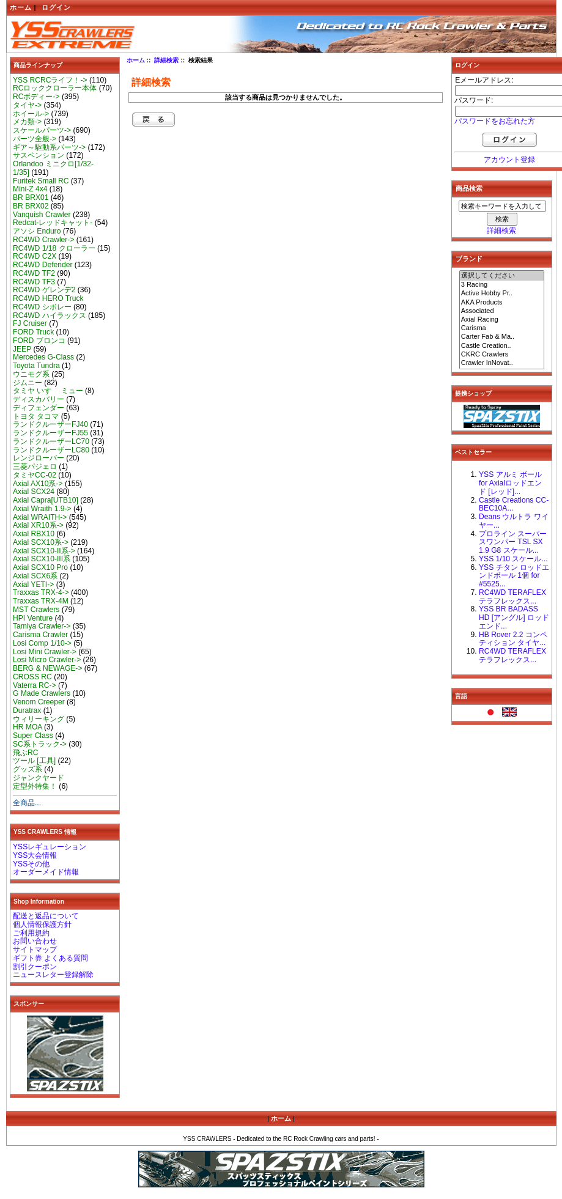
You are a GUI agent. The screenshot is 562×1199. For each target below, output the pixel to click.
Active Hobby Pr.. (502, 293)
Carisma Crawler (40, 634)
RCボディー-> (36, 96)
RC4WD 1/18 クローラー (54, 248)
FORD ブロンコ (39, 340)
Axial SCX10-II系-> (44, 551)
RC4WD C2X (34, 256)
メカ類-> (27, 121)
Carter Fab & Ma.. (502, 337)
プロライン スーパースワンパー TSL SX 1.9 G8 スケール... (513, 542)
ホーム (21, 7)
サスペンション (38, 155)
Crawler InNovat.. (502, 363)
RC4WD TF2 (34, 273)
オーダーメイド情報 (46, 872)
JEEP (22, 349)
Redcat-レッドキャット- (52, 222)
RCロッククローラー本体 (55, 88)
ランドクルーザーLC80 (51, 450)
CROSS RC (32, 677)
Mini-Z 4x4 (30, 189)
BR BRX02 (30, 206)
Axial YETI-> (33, 584)
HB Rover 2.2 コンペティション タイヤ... (513, 638)
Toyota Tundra (36, 365)
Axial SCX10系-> (40, 542)
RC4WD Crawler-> (43, 239)
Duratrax (27, 710)
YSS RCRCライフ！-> (50, 80)
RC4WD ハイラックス (49, 315)
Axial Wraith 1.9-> (42, 508)
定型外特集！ (35, 786)
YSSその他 (31, 864)
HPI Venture (33, 618)
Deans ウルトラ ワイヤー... (514, 520)
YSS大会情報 (35, 855)
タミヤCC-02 (34, 475)
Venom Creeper (39, 702)
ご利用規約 (31, 933)
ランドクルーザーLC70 (51, 441)
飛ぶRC (25, 752)
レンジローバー (38, 458)
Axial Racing (502, 319)
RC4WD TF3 (34, 282)
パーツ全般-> (34, 139)
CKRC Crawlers (502, 354)
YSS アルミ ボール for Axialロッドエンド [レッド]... (510, 483)
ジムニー (27, 382)
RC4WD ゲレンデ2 (44, 290)
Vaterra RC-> (34, 685)
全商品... (27, 803)
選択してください (502, 276)
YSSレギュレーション (49, 847)
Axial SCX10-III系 (41, 559)
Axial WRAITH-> (40, 517)
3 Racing (502, 285)
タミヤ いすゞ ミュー (48, 390)
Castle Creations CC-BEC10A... (514, 504)
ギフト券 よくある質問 (50, 958)
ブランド (469, 258)
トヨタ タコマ (36, 416)
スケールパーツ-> (42, 130)
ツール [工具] (34, 760)
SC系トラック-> (40, 744)
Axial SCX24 (33, 491)
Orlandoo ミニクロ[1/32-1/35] (53, 168)
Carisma (502, 328)
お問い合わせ (35, 941)
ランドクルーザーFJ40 (50, 424)
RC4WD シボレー (42, 307)
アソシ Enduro (37, 231)
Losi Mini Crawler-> (44, 651)
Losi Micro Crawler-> (47, 659)
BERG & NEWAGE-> (47, 668)
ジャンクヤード (38, 777)
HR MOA (27, 727)
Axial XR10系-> (38, 525)
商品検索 (469, 188)
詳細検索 (166, 60)
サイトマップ (35, 949)
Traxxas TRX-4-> (41, 592)
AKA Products (502, 302)
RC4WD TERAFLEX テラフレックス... (512, 596)
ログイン (56, 7)
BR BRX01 (30, 197)
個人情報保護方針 (42, 924)
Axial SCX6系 (35, 576)
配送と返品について (46, 916)
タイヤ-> (27, 105)
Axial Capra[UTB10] (45, 500)
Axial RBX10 (33, 533)
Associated (502, 311)
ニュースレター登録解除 (53, 974)
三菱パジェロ (35, 466)
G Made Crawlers (41, 693)
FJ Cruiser (30, 323)
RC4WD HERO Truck (48, 298)
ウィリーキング (38, 719)
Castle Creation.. (502, 346)
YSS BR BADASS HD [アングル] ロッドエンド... (514, 617)
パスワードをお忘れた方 (494, 121)
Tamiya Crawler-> (41, 626)
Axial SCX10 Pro (40, 567)
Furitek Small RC (40, 181)
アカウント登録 (509, 159)
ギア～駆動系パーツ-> (49, 147)
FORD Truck (33, 332)
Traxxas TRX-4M (40, 601)
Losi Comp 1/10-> (42, 643)
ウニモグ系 (31, 374)
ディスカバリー (38, 399)
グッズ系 (27, 769)
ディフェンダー (38, 408)
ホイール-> (31, 113)
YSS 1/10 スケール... (513, 559)
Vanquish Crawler (42, 214)
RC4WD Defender (42, 264)
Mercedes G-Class (43, 357)
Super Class (33, 735)
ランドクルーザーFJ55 (50, 433)
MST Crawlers (36, 609)
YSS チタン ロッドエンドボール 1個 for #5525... (514, 576)
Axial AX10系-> (38, 483)
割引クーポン (35, 966)
